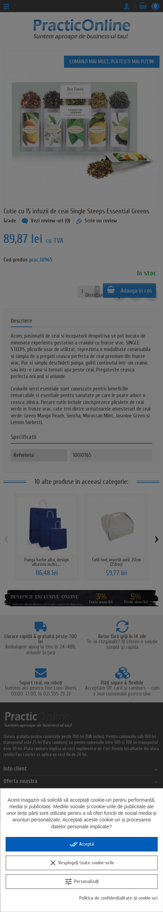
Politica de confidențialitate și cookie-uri (118, 898)
